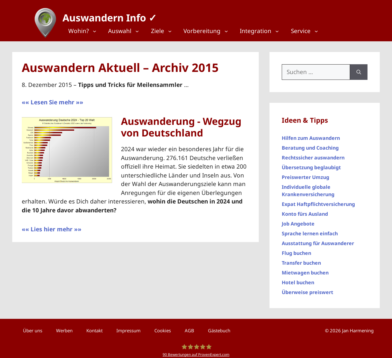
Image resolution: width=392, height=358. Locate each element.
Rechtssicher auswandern (313, 154)
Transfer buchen (301, 259)
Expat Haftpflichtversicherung (318, 201)
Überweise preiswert (307, 289)
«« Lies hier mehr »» (51, 226)
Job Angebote (298, 220)
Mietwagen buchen (305, 269)
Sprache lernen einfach (310, 230)
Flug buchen (296, 250)
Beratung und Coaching (310, 144)
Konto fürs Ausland (305, 210)
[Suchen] (359, 69)
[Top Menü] (85, 31)
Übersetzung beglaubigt (311, 164)
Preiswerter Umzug (305, 174)
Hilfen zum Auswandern (311, 135)
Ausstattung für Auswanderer (318, 240)
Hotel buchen (298, 279)
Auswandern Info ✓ (106, 15)
